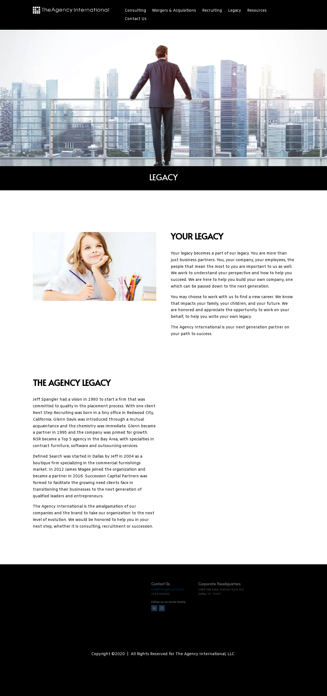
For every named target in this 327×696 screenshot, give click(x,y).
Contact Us (136, 19)
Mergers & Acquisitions (174, 11)
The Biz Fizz (178, 664)
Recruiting (212, 11)
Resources (257, 11)
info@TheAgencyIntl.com (167, 587)
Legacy (234, 11)
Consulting (135, 11)
